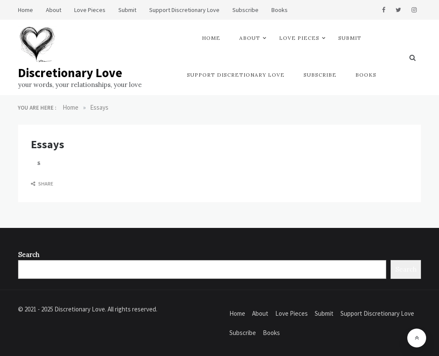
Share (42, 183)
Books (279, 10)
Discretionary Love (70, 73)
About (53, 10)
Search (28, 255)
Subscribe (245, 10)
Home (25, 10)
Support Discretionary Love (184, 10)
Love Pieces (89, 10)
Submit (127, 10)
